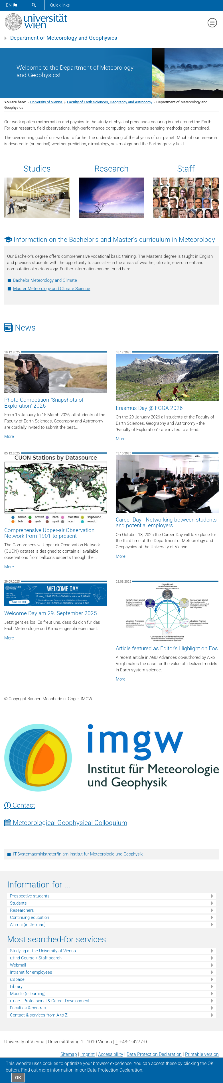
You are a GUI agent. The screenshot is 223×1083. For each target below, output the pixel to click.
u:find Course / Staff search (36, 958)
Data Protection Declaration (154, 1054)
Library (16, 986)
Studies (37, 169)
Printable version (202, 1054)
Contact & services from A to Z (39, 1015)
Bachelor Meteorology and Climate (45, 280)
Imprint (87, 1054)
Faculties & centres (28, 1007)
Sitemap (68, 1054)
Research (111, 169)
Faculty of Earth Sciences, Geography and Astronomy (109, 102)
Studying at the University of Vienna (43, 950)
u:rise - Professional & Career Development (50, 1000)
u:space (17, 979)
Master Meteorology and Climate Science (51, 288)
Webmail (18, 965)
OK (18, 1077)
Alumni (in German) (28, 924)
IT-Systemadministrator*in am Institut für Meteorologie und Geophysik (78, 854)
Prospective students (30, 896)
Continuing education (29, 917)
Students (18, 903)
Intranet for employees (31, 972)
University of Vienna (46, 102)
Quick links (60, 5)
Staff (186, 169)
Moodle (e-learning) (28, 993)
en (11, 5)
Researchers (22, 910)
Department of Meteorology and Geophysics (63, 38)
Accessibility (110, 1054)
